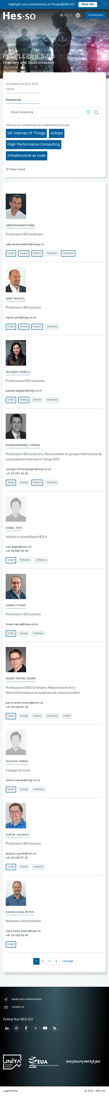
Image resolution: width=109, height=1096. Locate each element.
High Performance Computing (34, 144)
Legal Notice (10, 1091)
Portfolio (66, 716)
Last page (67, 961)
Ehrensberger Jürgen (23, 445)
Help (66, 15)
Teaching (24, 253)
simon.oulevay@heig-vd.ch (23, 780)
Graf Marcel (15, 298)
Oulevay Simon (17, 761)
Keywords (13, 100)
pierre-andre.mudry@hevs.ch (24, 703)
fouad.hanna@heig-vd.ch (22, 624)
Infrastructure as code (27, 156)
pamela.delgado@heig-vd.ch (24, 391)
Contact (11, 253)
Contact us (13, 1007)
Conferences (68, 253)
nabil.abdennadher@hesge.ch (25, 244)
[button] (88, 112)
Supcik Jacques (17, 834)
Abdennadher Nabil (20, 225)
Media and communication (22, 999)
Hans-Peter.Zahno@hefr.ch (23, 931)
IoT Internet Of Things (26, 133)
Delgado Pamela (18, 372)
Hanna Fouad (15, 605)
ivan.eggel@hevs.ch (19, 547)
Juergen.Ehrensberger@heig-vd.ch (28, 469)
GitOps (57, 133)
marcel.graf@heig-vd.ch (21, 317)
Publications (52, 253)
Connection (95, 15)
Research (37, 253)
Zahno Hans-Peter (20, 912)
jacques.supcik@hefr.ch (21, 853)
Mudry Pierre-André (21, 678)
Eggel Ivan (14, 528)
